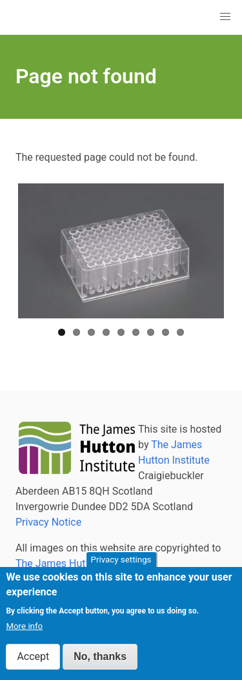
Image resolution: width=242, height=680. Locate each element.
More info (24, 629)
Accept (33, 659)
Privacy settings (121, 562)
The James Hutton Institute (78, 563)
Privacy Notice (48, 522)
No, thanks (100, 659)
